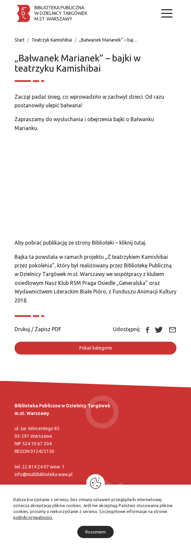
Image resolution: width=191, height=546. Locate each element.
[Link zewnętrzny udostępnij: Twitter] (158, 329)
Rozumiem (95, 531)
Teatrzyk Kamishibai (51, 40)
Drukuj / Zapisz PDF (38, 329)
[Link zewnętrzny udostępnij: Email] (172, 329)
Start (19, 40)
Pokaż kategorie (95, 348)
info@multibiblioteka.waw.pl (44, 474)
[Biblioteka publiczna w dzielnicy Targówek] (51, 13)
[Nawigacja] (166, 13)
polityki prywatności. (33, 517)
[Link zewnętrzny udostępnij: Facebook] (147, 329)
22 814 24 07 (35, 466)
